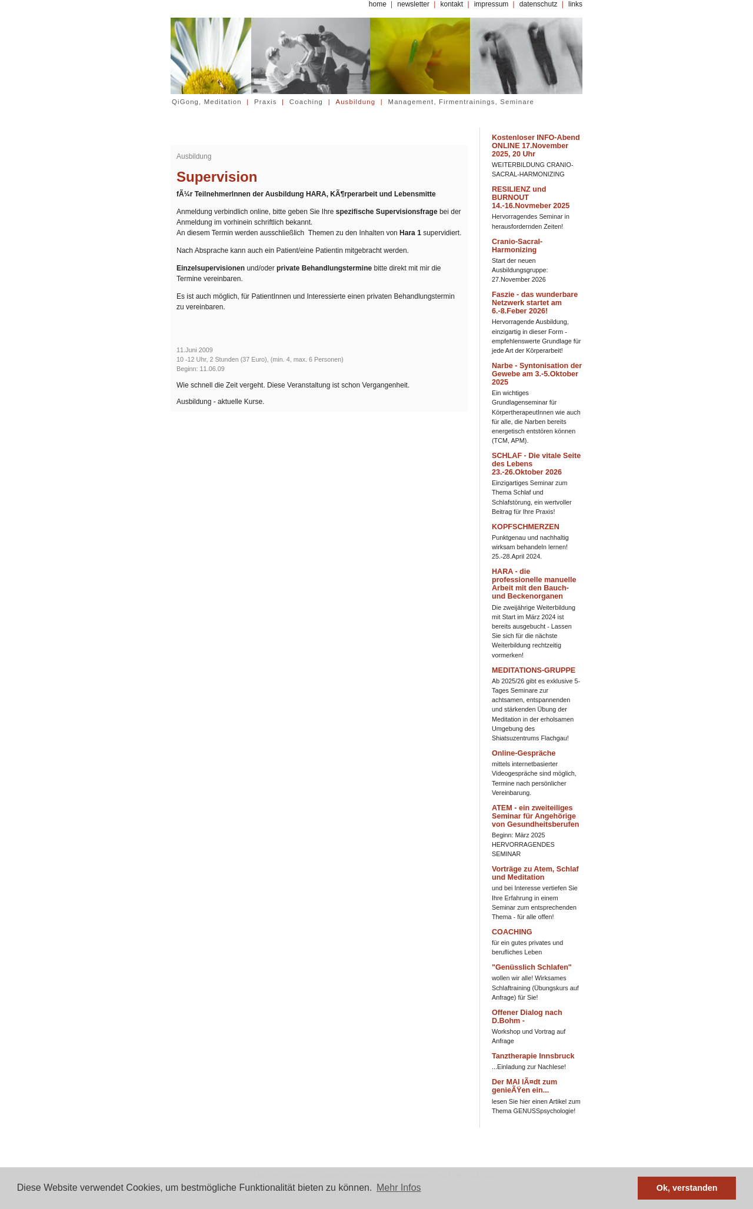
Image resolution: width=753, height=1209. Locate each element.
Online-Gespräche (523, 753)
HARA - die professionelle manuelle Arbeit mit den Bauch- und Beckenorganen (534, 583)
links (575, 4)
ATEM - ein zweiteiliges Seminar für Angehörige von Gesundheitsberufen (535, 816)
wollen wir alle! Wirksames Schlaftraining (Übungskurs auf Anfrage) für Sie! (535, 987)
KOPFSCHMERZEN (525, 527)
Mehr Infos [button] (398, 1188)
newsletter (413, 4)
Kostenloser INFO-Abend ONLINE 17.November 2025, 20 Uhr (536, 145)
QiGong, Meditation (207, 101)
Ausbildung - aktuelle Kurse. (220, 402)
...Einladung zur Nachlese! (529, 1066)
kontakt (451, 4)
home (378, 4)
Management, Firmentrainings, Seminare (461, 101)
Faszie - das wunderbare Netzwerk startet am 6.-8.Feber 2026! (535, 302)
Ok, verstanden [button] (687, 1188)
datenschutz (538, 4)
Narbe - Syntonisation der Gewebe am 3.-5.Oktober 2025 (537, 374)
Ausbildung (355, 101)
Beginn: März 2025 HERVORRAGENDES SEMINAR (523, 844)
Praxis (265, 101)
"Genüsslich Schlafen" (532, 967)
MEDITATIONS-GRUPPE (533, 670)
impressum (491, 4)
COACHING (512, 932)
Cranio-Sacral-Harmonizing (517, 246)
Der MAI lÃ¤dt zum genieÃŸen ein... (524, 1086)
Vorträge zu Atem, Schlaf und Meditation (535, 873)
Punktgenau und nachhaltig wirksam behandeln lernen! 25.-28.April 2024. (530, 547)
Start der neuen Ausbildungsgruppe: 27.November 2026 (520, 270)
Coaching (306, 101)
